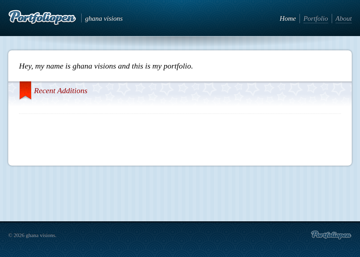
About (344, 18)
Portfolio (315, 18)
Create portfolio (331, 235)
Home (288, 18)
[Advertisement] (180, 137)
